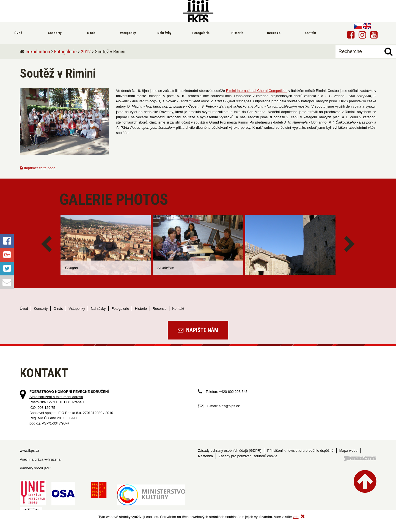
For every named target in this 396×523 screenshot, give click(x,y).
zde (296, 517)
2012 (86, 51)
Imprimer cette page (37, 168)
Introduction (38, 51)
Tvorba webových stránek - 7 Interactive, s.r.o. (360, 458)
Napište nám (198, 330)
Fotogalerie (65, 51)
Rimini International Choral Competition (256, 91)
